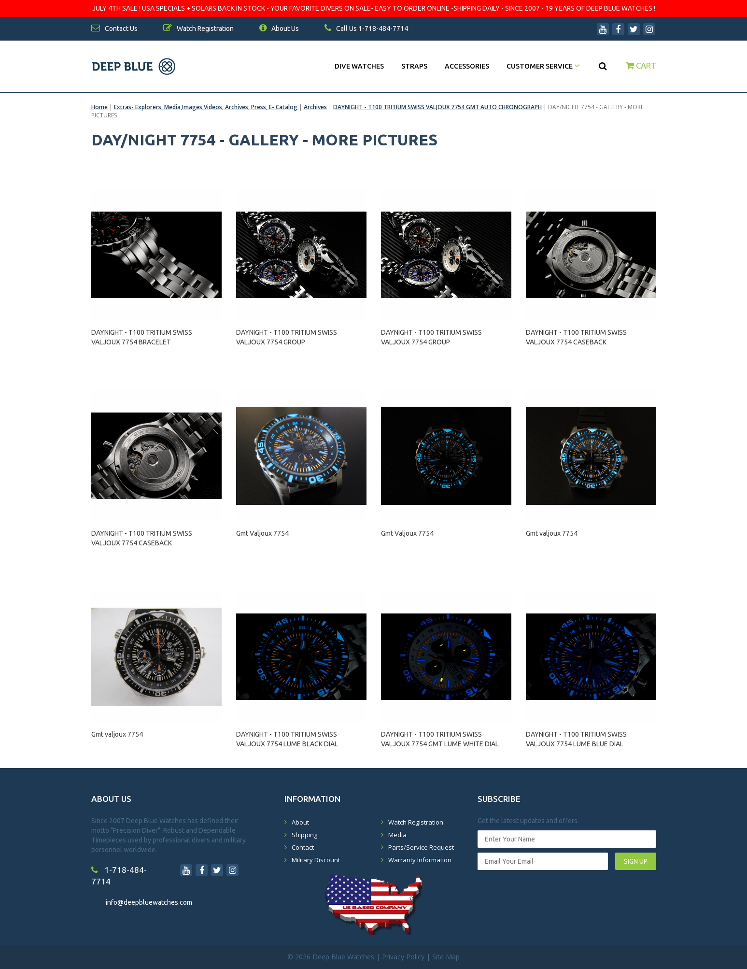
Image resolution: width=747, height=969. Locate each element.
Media (397, 834)
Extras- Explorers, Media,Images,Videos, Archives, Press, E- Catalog (206, 107)
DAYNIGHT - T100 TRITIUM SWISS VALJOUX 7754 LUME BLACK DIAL (287, 739)
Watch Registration (415, 822)
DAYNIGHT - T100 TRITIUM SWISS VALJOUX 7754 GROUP (286, 337)
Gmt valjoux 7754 (552, 533)
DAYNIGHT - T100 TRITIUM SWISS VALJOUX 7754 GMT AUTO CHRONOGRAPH (437, 107)
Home (99, 107)
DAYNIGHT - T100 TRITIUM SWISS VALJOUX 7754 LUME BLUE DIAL (576, 739)
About (300, 822)
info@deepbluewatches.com (149, 902)
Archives (315, 107)
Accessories (467, 66)
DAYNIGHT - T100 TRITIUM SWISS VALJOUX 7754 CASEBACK (576, 337)
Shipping (304, 834)
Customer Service (543, 66)
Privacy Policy (403, 956)
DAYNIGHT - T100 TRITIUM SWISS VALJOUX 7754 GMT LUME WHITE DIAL (440, 739)
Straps (414, 66)
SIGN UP (636, 861)
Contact (303, 847)
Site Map (446, 956)
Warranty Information (419, 859)
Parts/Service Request (421, 847)
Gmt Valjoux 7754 (262, 533)
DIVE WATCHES (359, 66)
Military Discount (316, 859)
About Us (279, 28)
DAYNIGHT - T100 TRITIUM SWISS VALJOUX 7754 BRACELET (141, 337)
